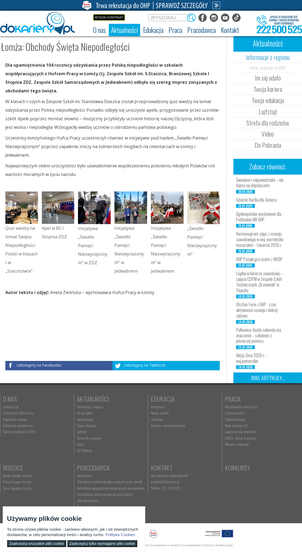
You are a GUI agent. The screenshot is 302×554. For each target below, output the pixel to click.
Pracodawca (93, 467)
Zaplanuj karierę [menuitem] (235, 419)
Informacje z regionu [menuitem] (90, 406)
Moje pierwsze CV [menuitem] (236, 425)
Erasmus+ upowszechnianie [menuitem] (168, 425)
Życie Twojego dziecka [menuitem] (17, 488)
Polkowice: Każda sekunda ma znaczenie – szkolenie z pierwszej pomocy (258, 335)
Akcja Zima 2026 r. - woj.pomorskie (251, 358)
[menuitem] (99, 30)
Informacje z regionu (268, 57)
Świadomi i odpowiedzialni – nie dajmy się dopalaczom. (260, 183)
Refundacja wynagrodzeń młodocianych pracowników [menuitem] (110, 488)
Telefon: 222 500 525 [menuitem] (165, 488)
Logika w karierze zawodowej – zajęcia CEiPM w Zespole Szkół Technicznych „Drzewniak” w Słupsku (259, 281)
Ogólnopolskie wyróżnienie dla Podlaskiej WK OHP (258, 217)
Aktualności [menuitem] (84, 475)
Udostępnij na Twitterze (145, 365)
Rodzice (13, 467)
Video (268, 133)
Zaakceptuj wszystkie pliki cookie (36, 543)
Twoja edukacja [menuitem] (86, 425)
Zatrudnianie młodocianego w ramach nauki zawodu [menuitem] (110, 481)
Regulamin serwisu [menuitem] (15, 419)
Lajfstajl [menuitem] (82, 431)
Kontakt (162, 467)
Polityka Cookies (120, 534)
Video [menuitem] (80, 444)
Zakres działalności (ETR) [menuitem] (19, 431)
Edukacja (163, 399)
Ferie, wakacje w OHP (267, 67)
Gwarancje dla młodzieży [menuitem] (240, 431)
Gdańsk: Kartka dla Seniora (256, 200)
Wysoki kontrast (109, 17)
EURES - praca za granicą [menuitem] (240, 438)
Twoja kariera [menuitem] (85, 419)
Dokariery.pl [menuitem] (10, 406)
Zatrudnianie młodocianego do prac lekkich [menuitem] (105, 494)
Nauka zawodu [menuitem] (160, 413)
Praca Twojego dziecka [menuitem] (17, 481)
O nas (10, 399)
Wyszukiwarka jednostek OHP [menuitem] (169, 475)
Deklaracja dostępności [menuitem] (18, 425)
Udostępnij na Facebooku (39, 365)
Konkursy (237, 467)
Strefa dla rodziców (267, 122)
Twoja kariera (267, 89)
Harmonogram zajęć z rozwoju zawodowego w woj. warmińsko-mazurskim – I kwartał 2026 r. (260, 239)
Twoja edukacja (268, 100)
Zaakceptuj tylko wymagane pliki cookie (102, 543)
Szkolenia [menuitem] (157, 419)
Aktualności (93, 399)
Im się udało (268, 77)
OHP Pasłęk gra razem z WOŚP (259, 259)
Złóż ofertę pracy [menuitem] (87, 500)
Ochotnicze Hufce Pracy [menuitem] (18, 413)
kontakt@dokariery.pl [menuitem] (165, 481)
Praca (232, 399)
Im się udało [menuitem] (84, 413)
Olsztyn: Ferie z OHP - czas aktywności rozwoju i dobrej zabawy (257, 310)
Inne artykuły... (268, 378)
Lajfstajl (268, 111)
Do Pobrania (268, 145)
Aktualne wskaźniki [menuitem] (237, 444)
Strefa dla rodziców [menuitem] (89, 438)
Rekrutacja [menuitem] (158, 406)
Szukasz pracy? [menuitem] (235, 413)
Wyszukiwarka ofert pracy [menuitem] (241, 406)
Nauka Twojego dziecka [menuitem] (17, 475)
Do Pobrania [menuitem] (84, 450)
